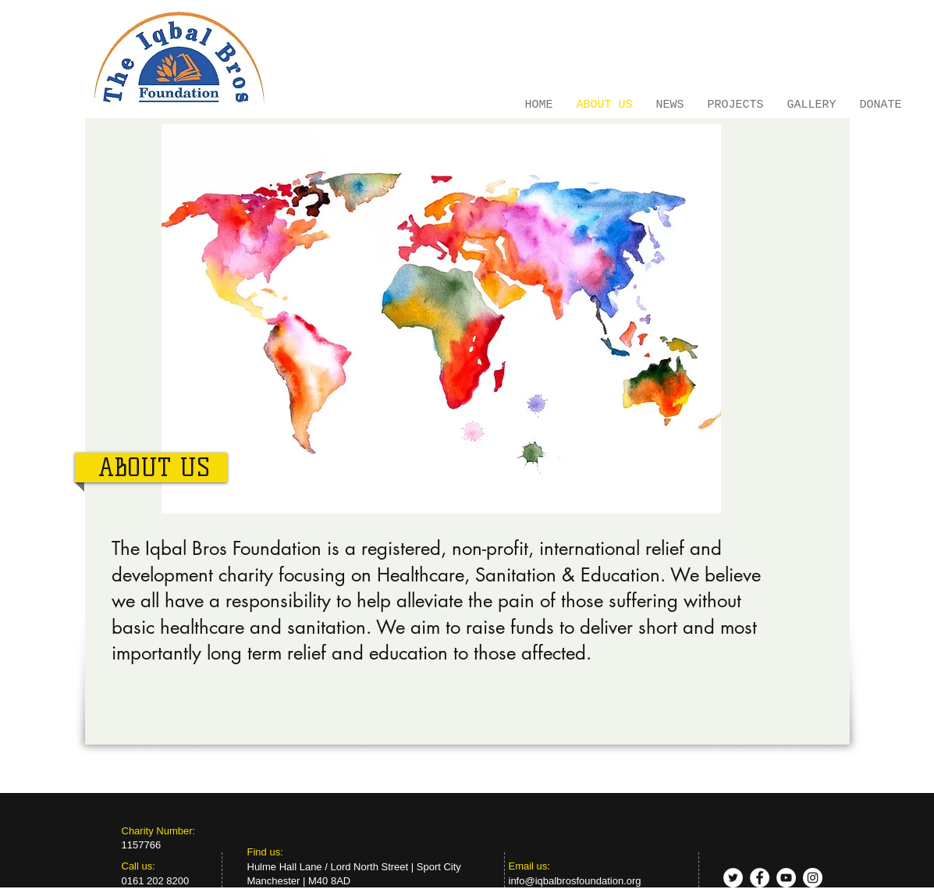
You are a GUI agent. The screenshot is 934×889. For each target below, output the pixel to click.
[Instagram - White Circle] (812, 877)
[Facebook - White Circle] (759, 877)
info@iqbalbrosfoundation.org (575, 881)
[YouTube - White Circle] (786, 877)
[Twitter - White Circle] (733, 877)
